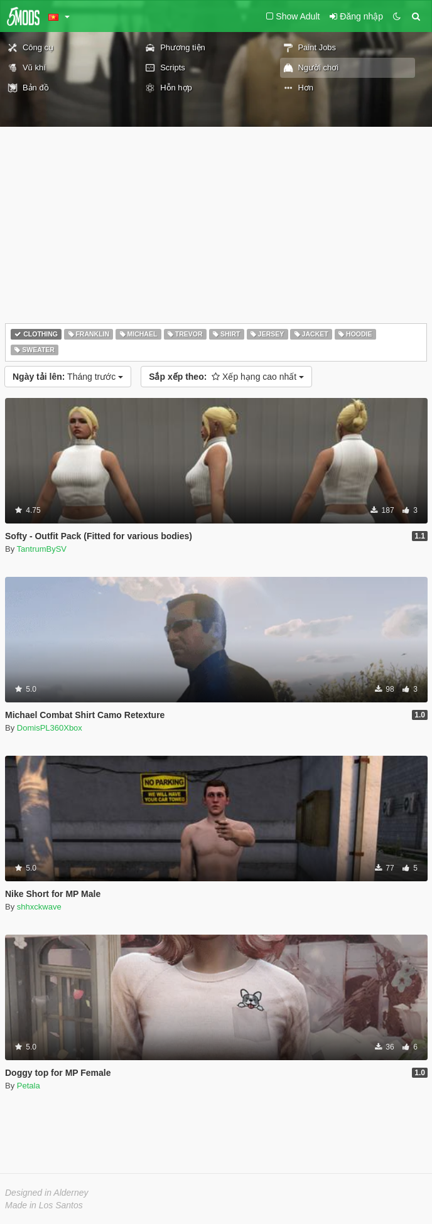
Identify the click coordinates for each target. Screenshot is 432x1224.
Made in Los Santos (44, 1205)
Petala (28, 1085)
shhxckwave (39, 906)
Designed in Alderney (47, 1193)
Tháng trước (68, 377)
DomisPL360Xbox (49, 728)
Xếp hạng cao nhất (226, 377)
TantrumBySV (42, 549)
